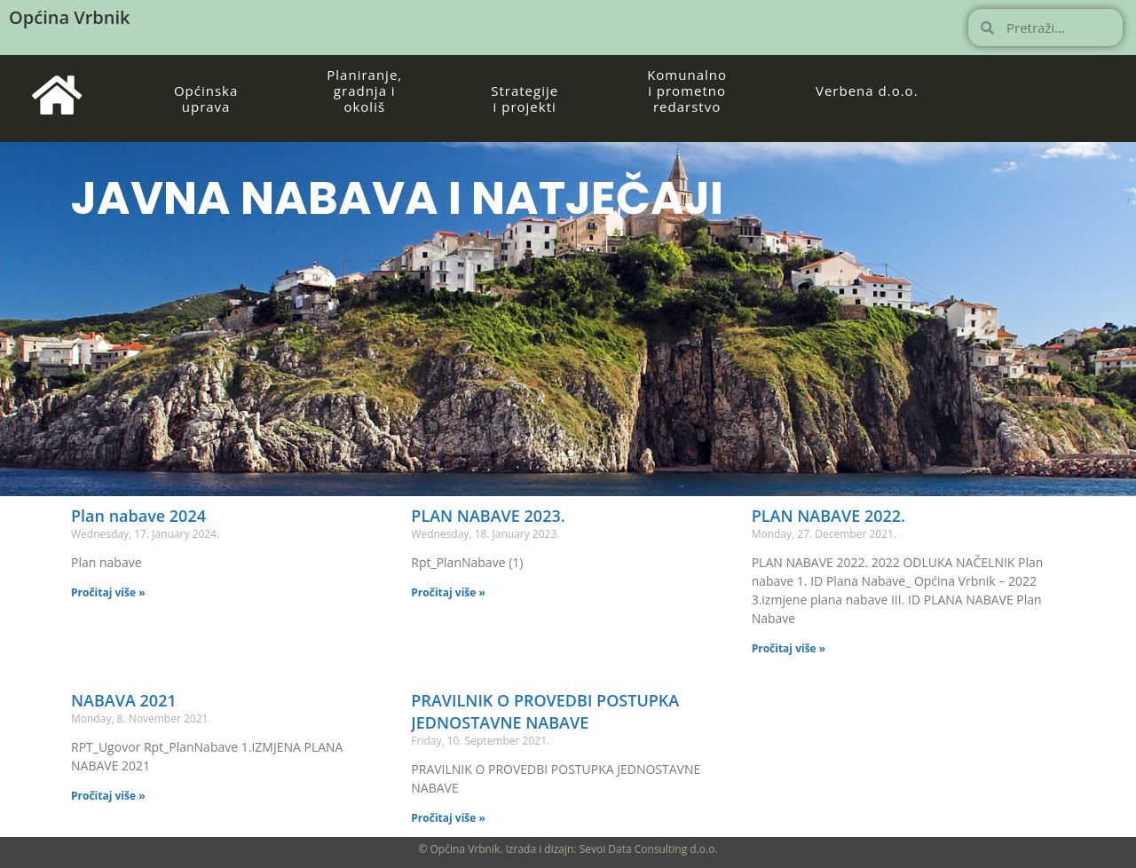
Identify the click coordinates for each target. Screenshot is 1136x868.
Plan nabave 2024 (138, 515)
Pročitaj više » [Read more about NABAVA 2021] (108, 795)
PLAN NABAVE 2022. (828, 515)
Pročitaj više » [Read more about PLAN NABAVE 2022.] (789, 648)
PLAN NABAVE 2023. (487, 515)
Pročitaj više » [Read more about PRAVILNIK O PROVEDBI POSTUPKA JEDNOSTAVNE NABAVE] (448, 817)
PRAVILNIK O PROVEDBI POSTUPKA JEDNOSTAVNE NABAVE (545, 711)
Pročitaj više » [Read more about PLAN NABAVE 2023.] (448, 592)
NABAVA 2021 (124, 700)
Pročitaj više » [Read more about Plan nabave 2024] (108, 592)
